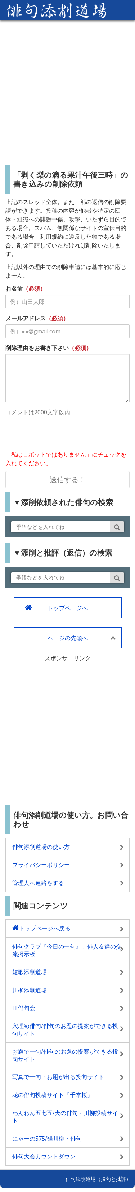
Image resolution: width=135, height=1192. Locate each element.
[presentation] (60, 434)
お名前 (14, 289)
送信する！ (68, 479)
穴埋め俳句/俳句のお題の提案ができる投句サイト (65, 1029)
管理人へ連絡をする (38, 883)
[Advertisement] (67, 89)
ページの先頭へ (68, 638)
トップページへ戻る (45, 928)
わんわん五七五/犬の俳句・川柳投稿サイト (65, 1116)
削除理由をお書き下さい (37, 348)
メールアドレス (25, 318)
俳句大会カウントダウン (44, 1156)
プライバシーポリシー (41, 865)
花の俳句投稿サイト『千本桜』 (52, 1095)
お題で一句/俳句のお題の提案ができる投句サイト (65, 1055)
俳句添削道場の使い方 (41, 847)
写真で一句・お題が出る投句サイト (58, 1077)
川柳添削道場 (29, 990)
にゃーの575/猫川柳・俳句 (47, 1139)
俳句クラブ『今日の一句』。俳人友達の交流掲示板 (67, 950)
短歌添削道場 (29, 972)
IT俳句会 (23, 1008)
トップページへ (68, 608)
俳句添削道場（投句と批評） (98, 1178)
